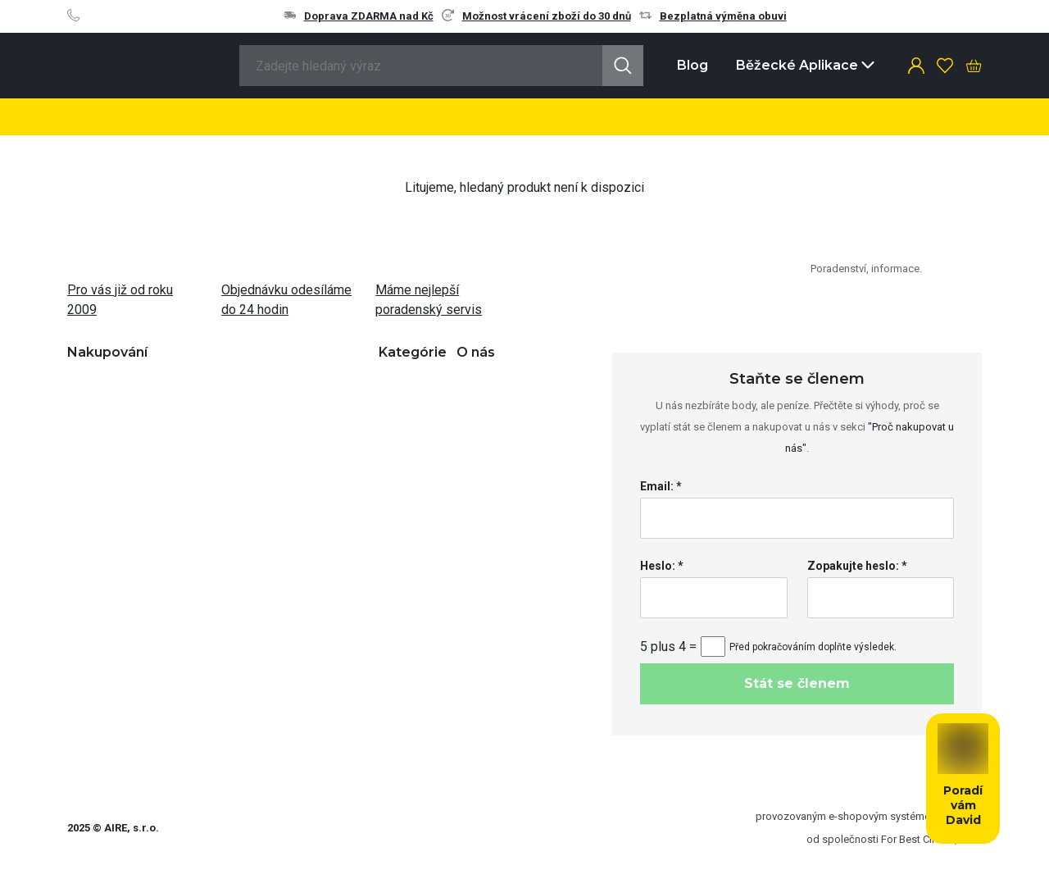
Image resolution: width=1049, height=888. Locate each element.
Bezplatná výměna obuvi (713, 16)
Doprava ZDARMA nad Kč (359, 16)
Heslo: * (661, 565)
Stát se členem (797, 683)
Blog (692, 65)
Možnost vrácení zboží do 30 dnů (536, 16)
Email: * (661, 486)
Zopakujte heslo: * (857, 565)
